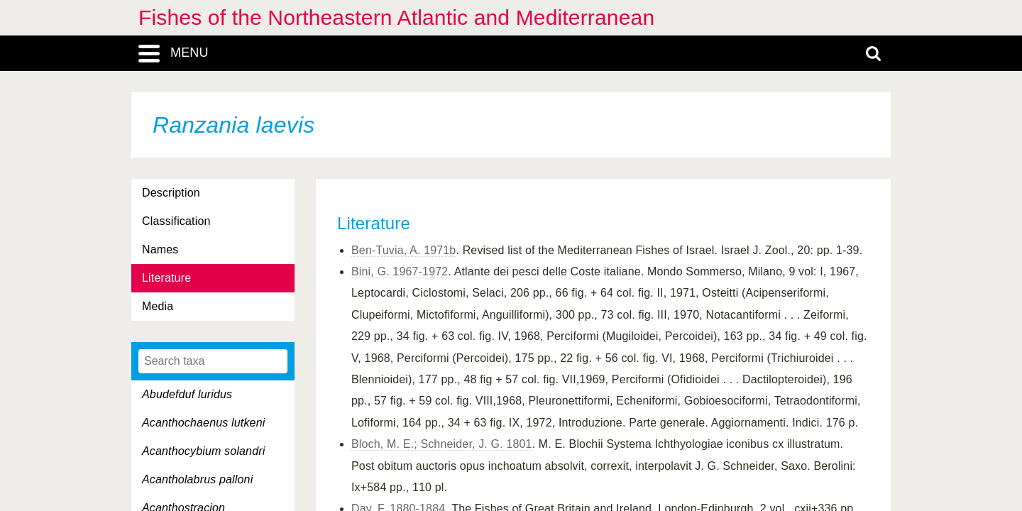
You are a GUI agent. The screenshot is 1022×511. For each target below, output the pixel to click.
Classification (176, 221)
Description (171, 193)
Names (160, 249)
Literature (166, 278)
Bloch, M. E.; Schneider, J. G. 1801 (441, 444)
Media (157, 306)
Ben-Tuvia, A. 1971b (403, 250)
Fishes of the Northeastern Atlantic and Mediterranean (396, 17)
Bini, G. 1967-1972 (399, 271)
